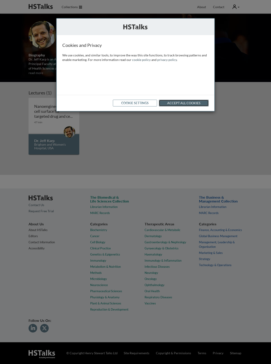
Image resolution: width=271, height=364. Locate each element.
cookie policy (141, 60)
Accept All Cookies (183, 103)
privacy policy (167, 60)
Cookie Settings (135, 103)
